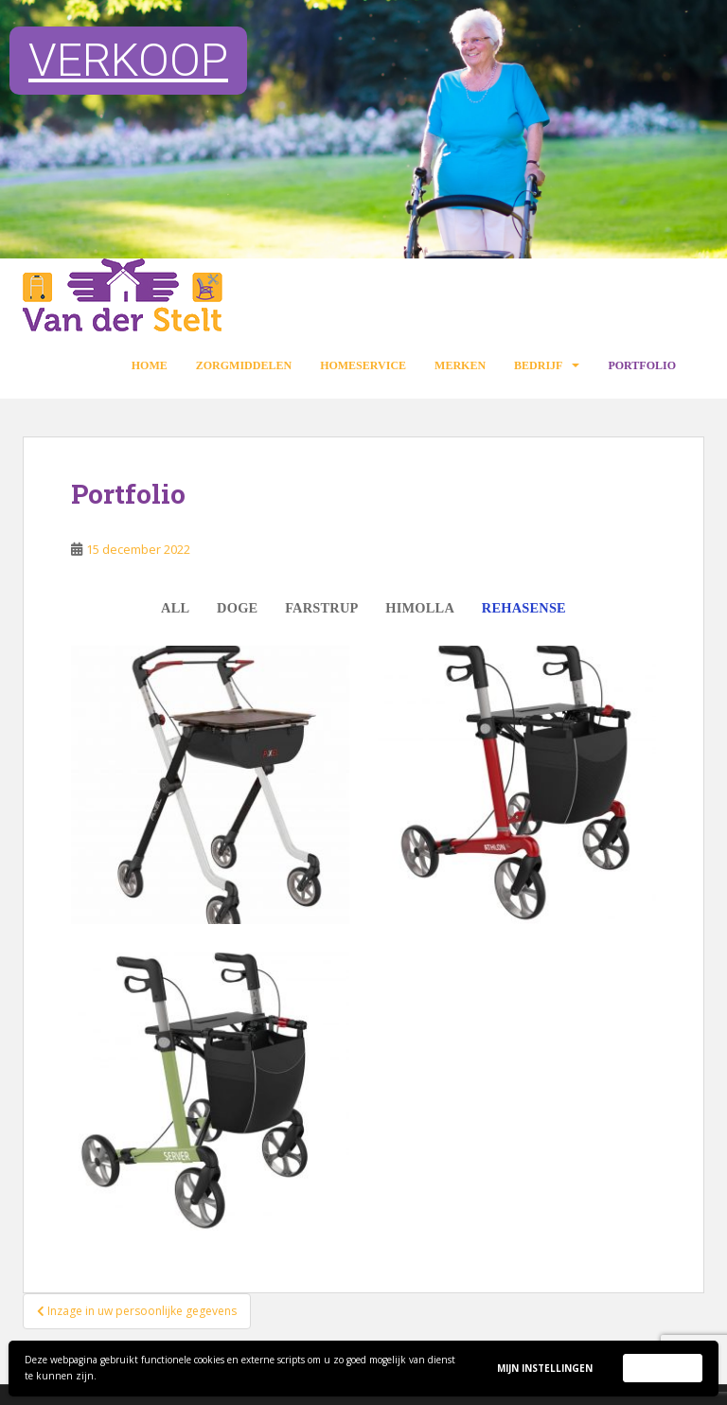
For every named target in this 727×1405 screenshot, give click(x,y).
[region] (363, 129)
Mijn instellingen (545, 1368)
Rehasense (524, 607)
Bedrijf (538, 365)
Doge (237, 607)
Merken (460, 365)
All (175, 607)
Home (150, 365)
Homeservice (363, 365)
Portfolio (642, 365)
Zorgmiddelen (244, 365)
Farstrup (321, 607)
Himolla (419, 607)
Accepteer (662, 1367)
